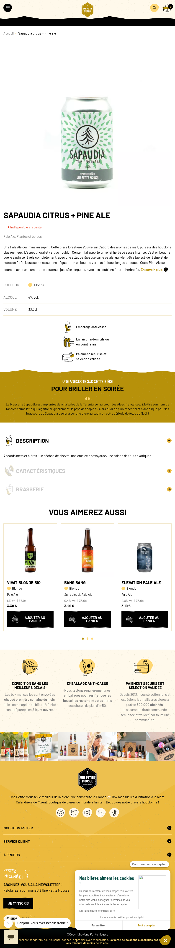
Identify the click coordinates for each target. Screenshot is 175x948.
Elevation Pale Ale (141, 582)
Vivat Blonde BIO (24, 582)
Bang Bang (75, 582)
